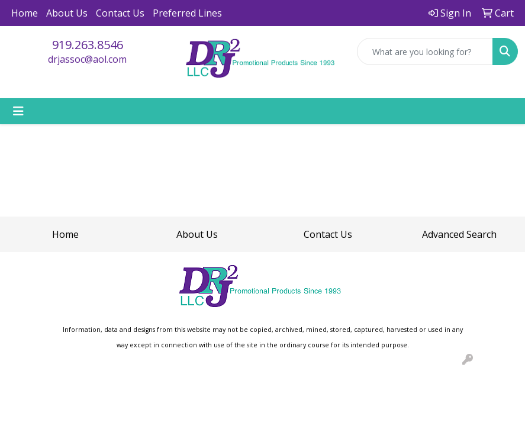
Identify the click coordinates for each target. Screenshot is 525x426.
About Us (67, 13)
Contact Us (120, 13)
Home (24, 13)
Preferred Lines (187, 13)
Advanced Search (459, 234)
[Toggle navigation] (18, 111)
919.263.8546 (87, 45)
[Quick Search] (425, 51)
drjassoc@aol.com (87, 59)
